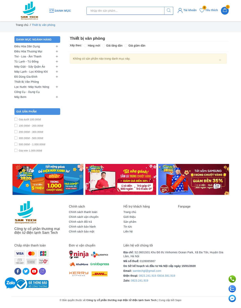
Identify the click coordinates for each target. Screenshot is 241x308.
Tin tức (128, 226)
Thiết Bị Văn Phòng (26, 81)
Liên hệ (128, 231)
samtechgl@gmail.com (147, 270)
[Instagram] (42, 271)
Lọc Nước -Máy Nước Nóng (31, 86)
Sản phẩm (130, 221)
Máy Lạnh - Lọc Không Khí (31, 71)
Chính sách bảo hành (82, 226)
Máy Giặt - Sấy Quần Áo (29, 66)
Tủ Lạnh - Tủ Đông (26, 61)
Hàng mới (92, 45)
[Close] (220, 59)
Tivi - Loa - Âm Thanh (27, 56)
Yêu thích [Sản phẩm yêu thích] (209, 10)
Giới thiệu (130, 216)
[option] (47, 179)
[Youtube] (34, 271)
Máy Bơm (20, 97)
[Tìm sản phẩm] (130, 11)
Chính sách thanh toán (83, 212)
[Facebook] (17, 271)
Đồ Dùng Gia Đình (26, 76)
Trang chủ (130, 212)
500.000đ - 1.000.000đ (31, 144)
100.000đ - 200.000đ (30, 125)
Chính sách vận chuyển (84, 216)
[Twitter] (26, 271)
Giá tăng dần (112, 45)
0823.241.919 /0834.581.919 (157, 275)
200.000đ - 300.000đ (30, 131)
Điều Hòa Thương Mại (28, 51)
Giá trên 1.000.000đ (30, 150)
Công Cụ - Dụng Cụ (27, 91)
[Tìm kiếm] (168, 11)
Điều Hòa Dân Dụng (27, 46)
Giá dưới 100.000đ (29, 119)
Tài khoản (187, 10)
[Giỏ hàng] (225, 11)
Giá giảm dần (134, 45)
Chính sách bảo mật (81, 231)
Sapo (178, 300)
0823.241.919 (139, 280)
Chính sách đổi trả (80, 221)
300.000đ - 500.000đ (30, 138)
